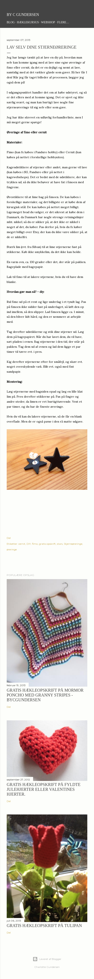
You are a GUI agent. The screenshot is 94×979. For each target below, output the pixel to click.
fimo (35, 543)
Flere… (63, 22)
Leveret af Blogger (47, 959)
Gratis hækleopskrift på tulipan (44, 925)
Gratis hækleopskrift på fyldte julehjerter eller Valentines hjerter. (43, 789)
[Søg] (84, 7)
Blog (11, 22)
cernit (21, 543)
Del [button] (9, 537)
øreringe (12, 549)
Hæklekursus (28, 22)
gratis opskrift (47, 543)
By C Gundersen (23, 15)
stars (60, 543)
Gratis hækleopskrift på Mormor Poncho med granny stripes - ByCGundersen (45, 695)
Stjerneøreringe (73, 543)
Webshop (48, 22)
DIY (29, 543)
